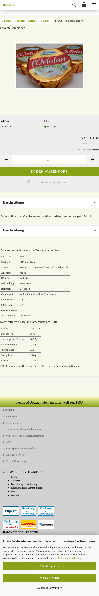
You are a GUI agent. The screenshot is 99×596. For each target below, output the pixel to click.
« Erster (6, 20)
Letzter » (46, 20)
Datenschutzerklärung (69, 558)
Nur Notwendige (49, 577)
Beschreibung (13, 202)
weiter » (32, 20)
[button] (6, 159)
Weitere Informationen (49, 587)
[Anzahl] (49, 159)
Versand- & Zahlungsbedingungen (23, 429)
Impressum (12, 416)
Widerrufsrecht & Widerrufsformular (25, 435)
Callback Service (15, 454)
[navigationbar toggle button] (94, 5)
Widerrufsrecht (14, 422)
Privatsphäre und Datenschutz (21, 448)
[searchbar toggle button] (74, 5)
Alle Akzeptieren (50, 566)
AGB (8, 442)
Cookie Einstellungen (17, 461)
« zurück (20, 20)
